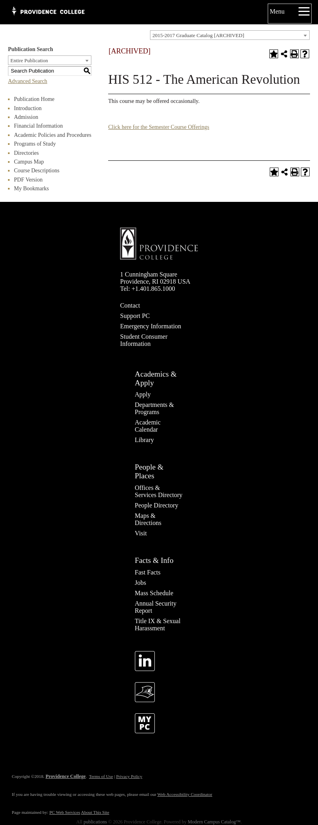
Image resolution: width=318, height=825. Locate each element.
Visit (141, 533)
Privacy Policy (129, 776)
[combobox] (230, 35)
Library (144, 439)
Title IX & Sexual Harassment (158, 625)
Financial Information (38, 126)
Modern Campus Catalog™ (214, 822)
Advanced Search (27, 81)
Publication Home (34, 99)
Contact (130, 305)
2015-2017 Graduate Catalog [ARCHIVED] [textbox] (198, 35)
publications (95, 822)
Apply (143, 394)
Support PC (135, 315)
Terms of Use (101, 776)
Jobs (140, 582)
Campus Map (29, 162)
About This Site (95, 812)
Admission (26, 117)
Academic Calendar (148, 426)
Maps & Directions (148, 519)
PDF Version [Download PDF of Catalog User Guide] (28, 180)
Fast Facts (147, 572)
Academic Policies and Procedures (52, 135)
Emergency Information (150, 326)
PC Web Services (64, 812)
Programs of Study (35, 144)
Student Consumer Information (144, 340)
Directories (26, 153)
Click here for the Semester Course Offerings (158, 127)
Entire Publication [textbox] (29, 60)
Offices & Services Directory (159, 491)
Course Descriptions (36, 171)
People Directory (156, 505)
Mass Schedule (154, 593)
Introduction (27, 108)
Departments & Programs (154, 408)
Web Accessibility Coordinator (184, 794)
